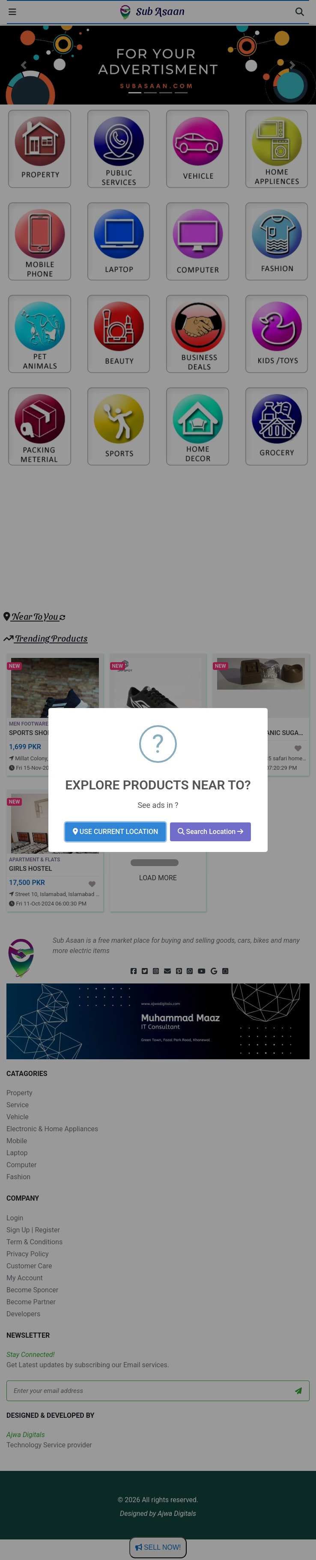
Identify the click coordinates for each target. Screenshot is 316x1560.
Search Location (211, 832)
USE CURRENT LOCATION (115, 832)
